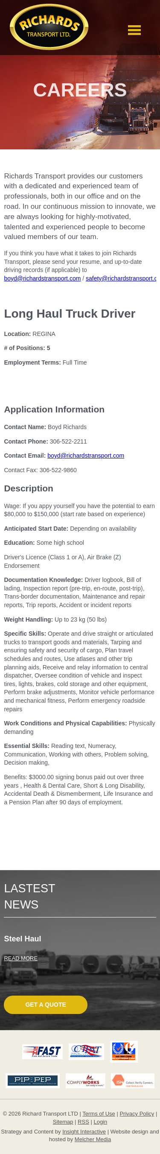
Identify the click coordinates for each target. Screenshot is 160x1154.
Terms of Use (98, 1113)
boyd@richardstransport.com (42, 278)
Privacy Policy (136, 1113)
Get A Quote (45, 1004)
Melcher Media (93, 1139)
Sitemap (63, 1122)
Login (100, 1122)
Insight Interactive (84, 1131)
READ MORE (21, 958)
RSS (83, 1122)
